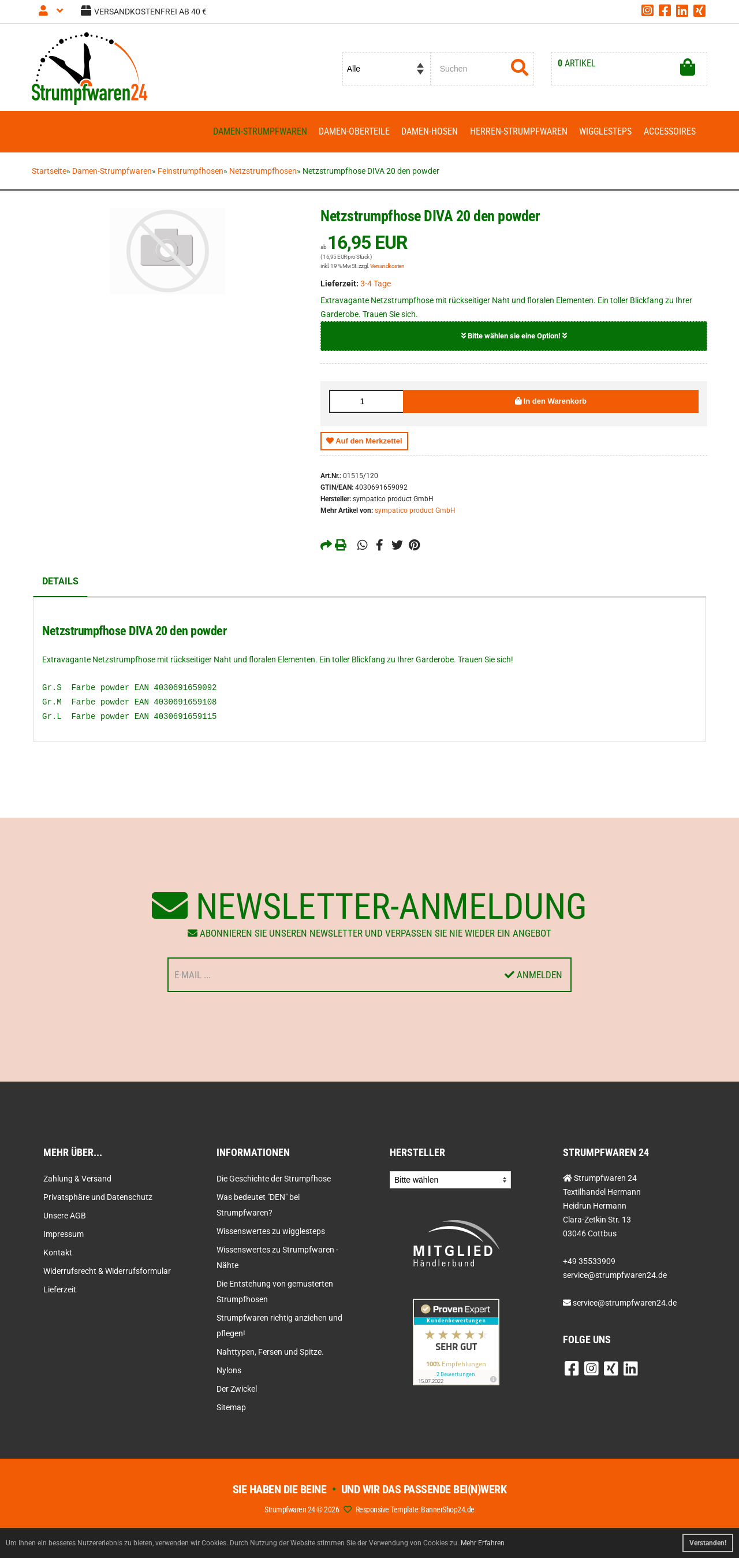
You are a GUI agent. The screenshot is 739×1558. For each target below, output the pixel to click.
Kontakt (57, 1253)
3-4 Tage (375, 284)
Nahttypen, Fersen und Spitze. (270, 1352)
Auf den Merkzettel (364, 441)
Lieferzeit (59, 1290)
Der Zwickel (237, 1389)
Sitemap (231, 1407)
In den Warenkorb (551, 401)
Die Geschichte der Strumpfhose (274, 1179)
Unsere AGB (64, 1216)
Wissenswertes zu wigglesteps (271, 1231)
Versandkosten (387, 266)
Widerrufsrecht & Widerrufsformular (107, 1271)
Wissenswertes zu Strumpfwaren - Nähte (277, 1258)
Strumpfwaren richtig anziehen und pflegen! (279, 1326)
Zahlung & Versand (77, 1179)
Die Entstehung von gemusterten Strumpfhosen (275, 1292)
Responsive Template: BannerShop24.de (415, 1510)
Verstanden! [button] (707, 1543)
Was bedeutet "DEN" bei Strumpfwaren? (258, 1205)
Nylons (229, 1371)
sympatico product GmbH (415, 511)
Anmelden (533, 975)
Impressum (63, 1234)
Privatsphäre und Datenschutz (97, 1197)
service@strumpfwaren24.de (625, 1303)
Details (60, 581)
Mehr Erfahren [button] (483, 1543)
